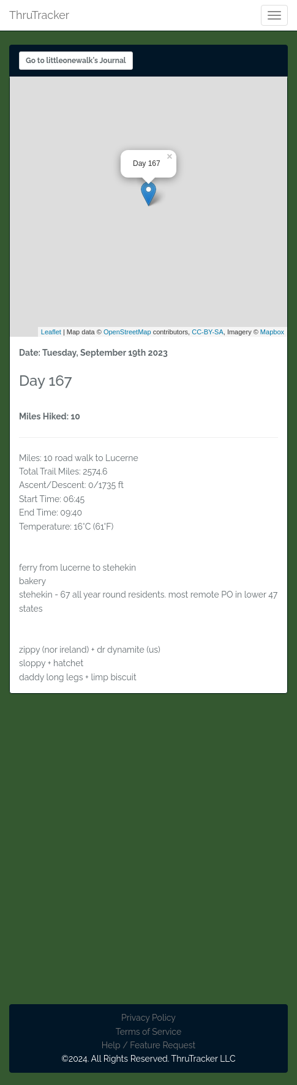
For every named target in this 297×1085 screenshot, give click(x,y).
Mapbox (272, 332)
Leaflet (51, 332)
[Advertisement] (148, 855)
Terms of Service (148, 1032)
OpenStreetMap (127, 332)
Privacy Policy (148, 1018)
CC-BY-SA (208, 332)
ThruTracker (39, 13)
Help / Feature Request (148, 1045)
